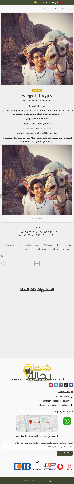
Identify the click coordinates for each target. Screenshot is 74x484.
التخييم (37, 245)
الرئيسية (70, 8)
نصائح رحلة (26, 249)
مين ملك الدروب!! (40, 249)
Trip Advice (48, 245)
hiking (58, 245)
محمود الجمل (66, 249)
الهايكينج (28, 245)
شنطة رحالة (10, 245)
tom (44, 100)
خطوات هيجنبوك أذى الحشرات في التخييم (37, 231)
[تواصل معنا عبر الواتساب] (67, 422)
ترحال (19, 245)
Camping (67, 245)
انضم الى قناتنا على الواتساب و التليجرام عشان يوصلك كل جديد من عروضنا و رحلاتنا (37, 443)
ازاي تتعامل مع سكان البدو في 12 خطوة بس (37, 234)
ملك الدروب (61, 8)
